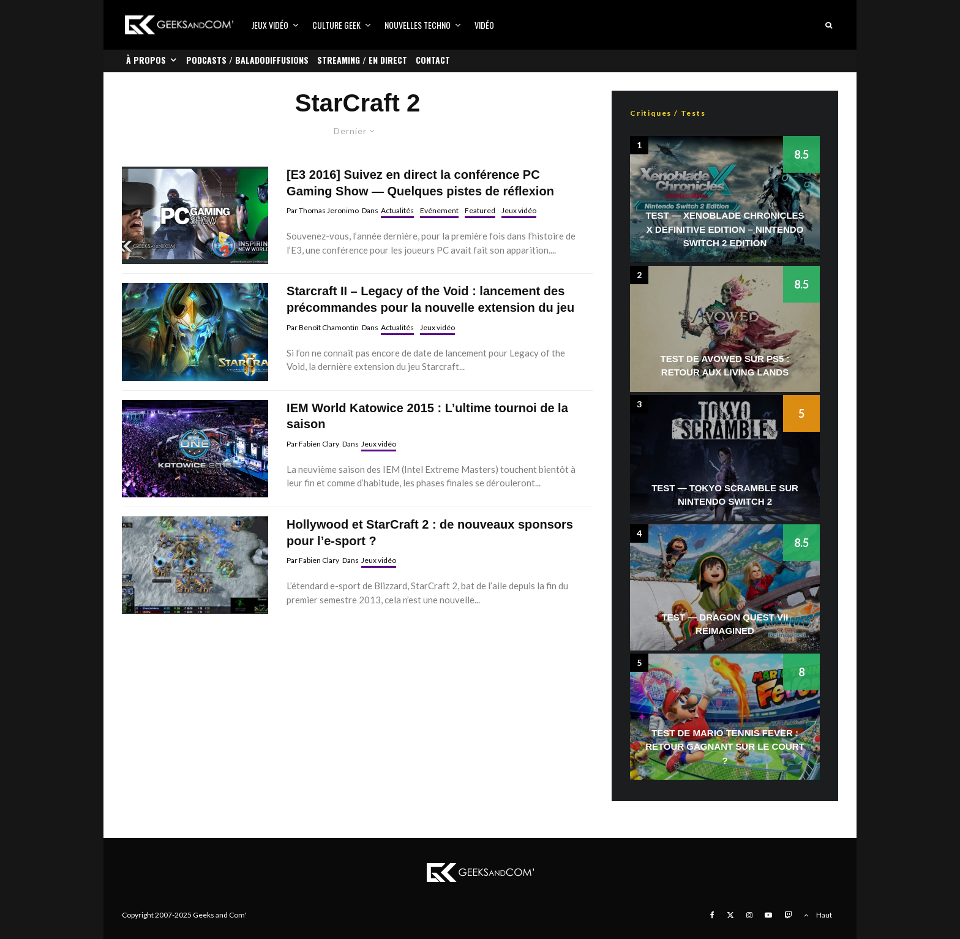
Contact (433, 59)
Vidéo (484, 24)
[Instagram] (749, 915)
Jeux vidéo (270, 24)
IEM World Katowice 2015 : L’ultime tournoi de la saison (427, 416)
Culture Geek (336, 24)
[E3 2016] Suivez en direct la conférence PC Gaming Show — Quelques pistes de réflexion (420, 183)
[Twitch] (788, 915)
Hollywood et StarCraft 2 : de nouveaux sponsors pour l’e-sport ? (430, 533)
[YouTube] (768, 915)
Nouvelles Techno (417, 24)
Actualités (397, 210)
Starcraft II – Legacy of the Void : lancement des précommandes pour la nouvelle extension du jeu (430, 299)
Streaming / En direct (362, 59)
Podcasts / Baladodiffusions (247, 59)
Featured (480, 210)
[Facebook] (712, 915)
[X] (730, 915)
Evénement (439, 210)
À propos (146, 59)
